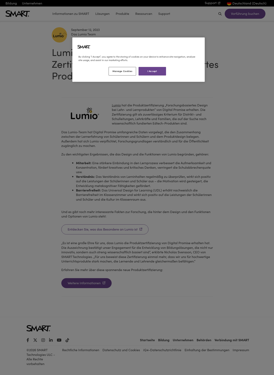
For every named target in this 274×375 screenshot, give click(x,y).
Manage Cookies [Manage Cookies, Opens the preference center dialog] (122, 71)
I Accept (152, 71)
